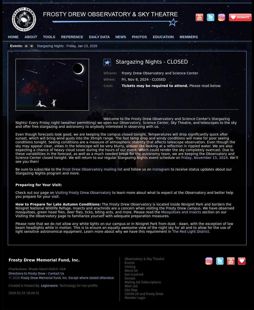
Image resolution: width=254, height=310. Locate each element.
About (31, 37)
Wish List (131, 286)
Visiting (130, 266)
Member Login (135, 298)
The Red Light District (190, 231)
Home (13, 37)
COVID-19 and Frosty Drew (144, 294)
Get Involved (134, 274)
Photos (139, 37)
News (120, 37)
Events (130, 263)
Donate (130, 278)
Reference (72, 37)
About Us (131, 270)
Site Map (131, 290)
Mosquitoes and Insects (181, 212)
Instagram (161, 169)
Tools (49, 37)
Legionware (49, 285)
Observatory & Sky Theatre (144, 259)
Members (189, 37)
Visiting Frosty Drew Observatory (83, 193)
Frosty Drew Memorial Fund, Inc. (67, 278)
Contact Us (56, 273)
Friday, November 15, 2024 (204, 158)
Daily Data (99, 37)
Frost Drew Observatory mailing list (92, 169)
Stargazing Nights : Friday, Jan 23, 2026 (67, 46)
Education (163, 37)
